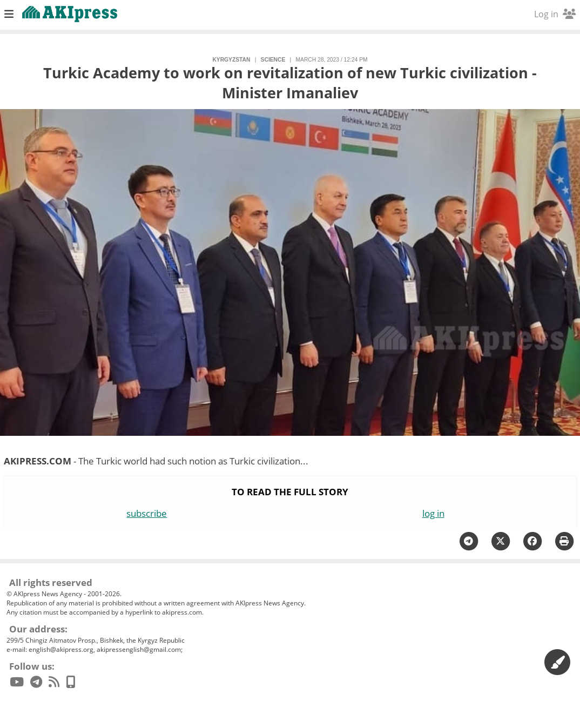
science (273, 60)
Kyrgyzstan (231, 60)
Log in (555, 14)
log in (433, 513)
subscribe (146, 513)
